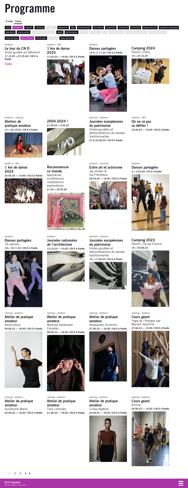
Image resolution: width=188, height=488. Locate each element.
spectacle (10, 32)
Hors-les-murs (67, 38)
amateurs (18, 28)
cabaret (28, 28)
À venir (9, 21)
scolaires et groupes (169, 28)
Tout (8, 28)
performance (71, 32)
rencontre (135, 28)
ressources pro (149, 28)
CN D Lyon (41, 38)
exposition (63, 28)
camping (39, 28)
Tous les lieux (12, 38)
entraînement (84, 28)
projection (110, 28)
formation (98, 28)
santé (59, 32)
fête (73, 28)
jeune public (23, 32)
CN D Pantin (27, 38)
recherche (123, 28)
